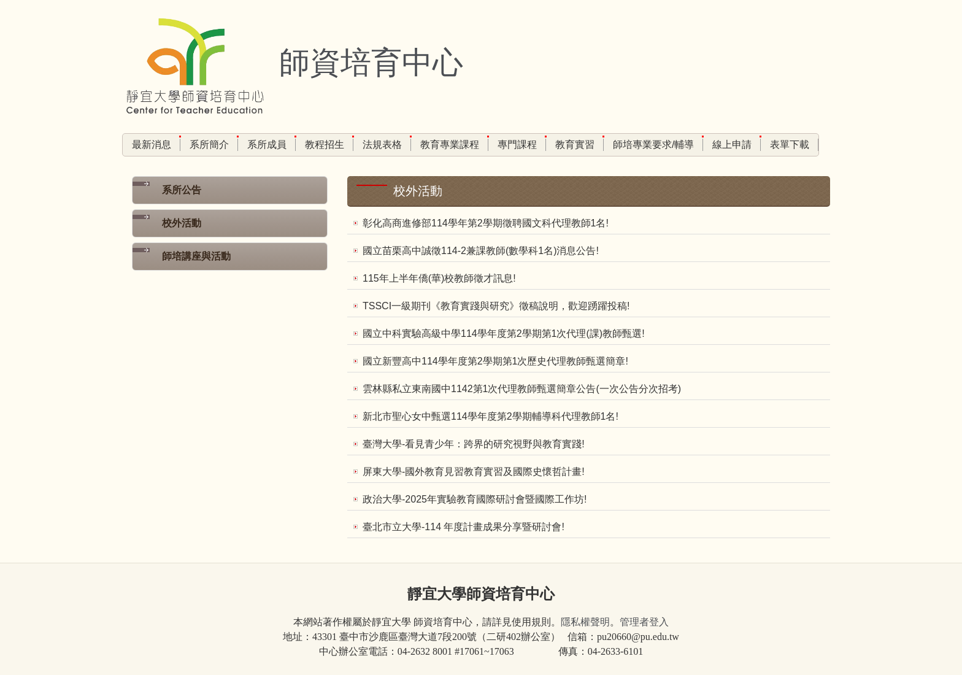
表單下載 (789, 144)
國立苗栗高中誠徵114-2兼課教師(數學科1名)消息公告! (481, 250)
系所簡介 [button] (209, 144)
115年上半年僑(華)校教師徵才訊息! (439, 278)
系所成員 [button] (267, 144)
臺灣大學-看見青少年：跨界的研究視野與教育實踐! (474, 444)
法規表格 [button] (382, 144)
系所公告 (181, 190)
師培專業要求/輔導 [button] (653, 144)
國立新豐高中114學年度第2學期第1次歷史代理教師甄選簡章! (495, 361)
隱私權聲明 (585, 622)
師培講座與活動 (196, 256)
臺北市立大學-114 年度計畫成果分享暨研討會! (463, 527)
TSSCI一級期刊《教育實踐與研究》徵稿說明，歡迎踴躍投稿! (496, 306)
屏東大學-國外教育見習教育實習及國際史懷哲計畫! (474, 471)
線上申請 (732, 144)
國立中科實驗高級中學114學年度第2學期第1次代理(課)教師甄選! (504, 333)
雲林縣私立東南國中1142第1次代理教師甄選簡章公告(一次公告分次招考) (522, 389)
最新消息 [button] (151, 144)
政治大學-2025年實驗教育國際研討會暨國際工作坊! (475, 499)
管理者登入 (644, 622)
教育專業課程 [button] (449, 144)
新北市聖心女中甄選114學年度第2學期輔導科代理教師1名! (490, 416)
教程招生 (324, 144)
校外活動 (181, 223)
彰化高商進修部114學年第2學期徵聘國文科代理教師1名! (486, 223)
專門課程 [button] (517, 144)
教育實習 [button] (575, 144)
